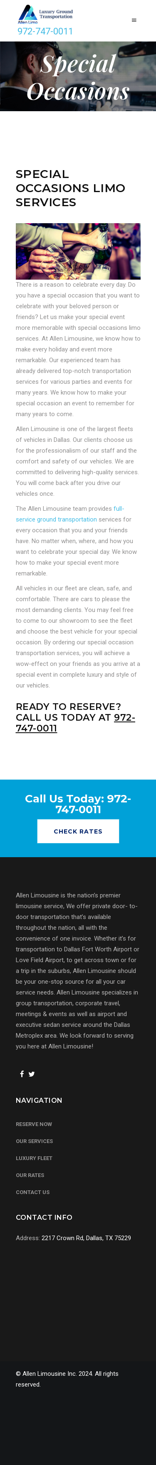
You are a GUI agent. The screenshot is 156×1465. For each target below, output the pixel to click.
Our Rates (30, 1175)
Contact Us (33, 1192)
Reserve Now (34, 1124)
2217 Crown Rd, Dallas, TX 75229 (86, 1238)
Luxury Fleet (34, 1158)
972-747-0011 (45, 31)
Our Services (34, 1141)
